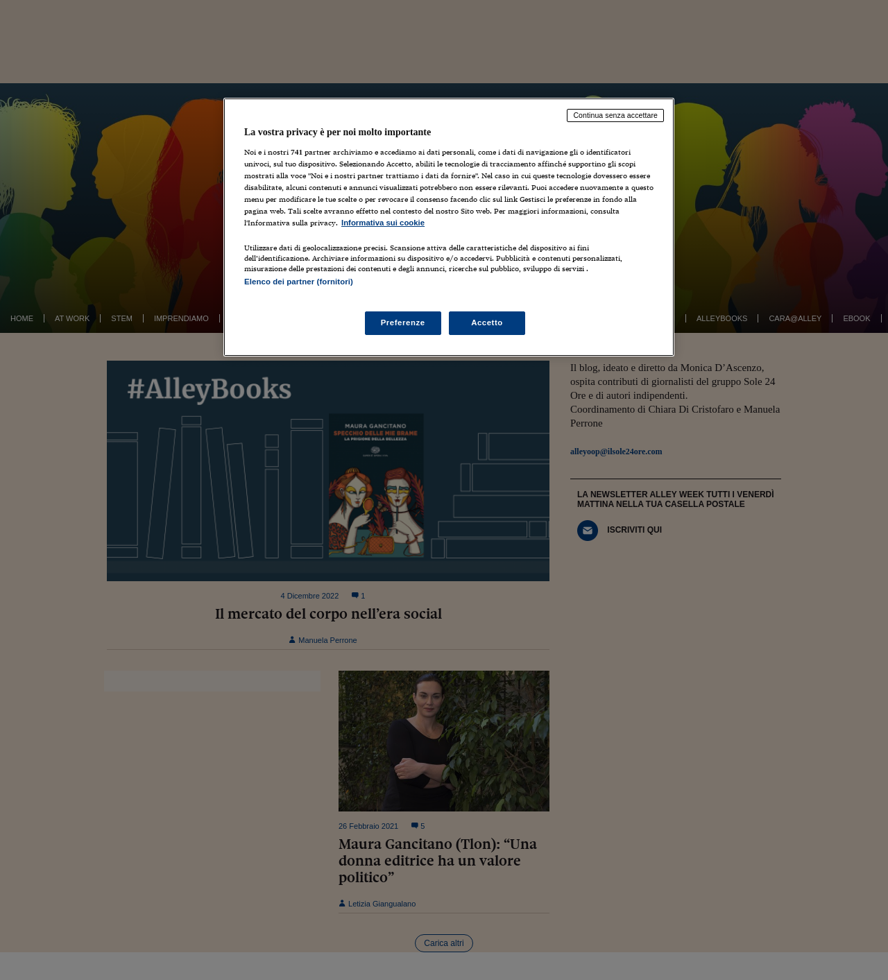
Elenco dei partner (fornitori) (298, 281)
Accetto (487, 322)
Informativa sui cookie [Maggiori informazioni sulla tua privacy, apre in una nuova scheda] (383, 222)
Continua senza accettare (615, 115)
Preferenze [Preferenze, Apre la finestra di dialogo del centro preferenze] (403, 322)
